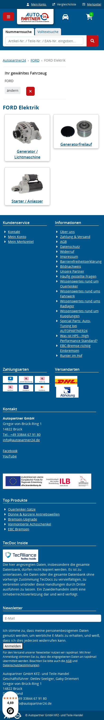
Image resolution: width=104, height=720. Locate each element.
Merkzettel (92, 4)
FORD (35, 60)
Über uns (67, 231)
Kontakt (14, 231)
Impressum (69, 256)
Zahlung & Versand (75, 236)
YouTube (10, 456)
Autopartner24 (14, 60)
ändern (12, 90)
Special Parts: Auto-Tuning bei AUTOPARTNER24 (75, 326)
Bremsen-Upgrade (22, 519)
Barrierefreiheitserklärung (81, 261)
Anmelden (13, 646)
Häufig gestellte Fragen (78, 276)
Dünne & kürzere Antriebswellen (34, 514)
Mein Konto (37, 4)
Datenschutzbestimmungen (21, 665)
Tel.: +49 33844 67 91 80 (22, 434)
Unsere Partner (72, 271)
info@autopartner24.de (21, 440)
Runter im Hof (71, 355)
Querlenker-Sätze (22, 509)
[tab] (18, 31)
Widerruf (67, 251)
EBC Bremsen (18, 529)
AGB (63, 241)
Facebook (10, 451)
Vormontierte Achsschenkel (29, 524)
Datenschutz (70, 246)
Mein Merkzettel (21, 241)
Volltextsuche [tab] (47, 31)
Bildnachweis (70, 266)
